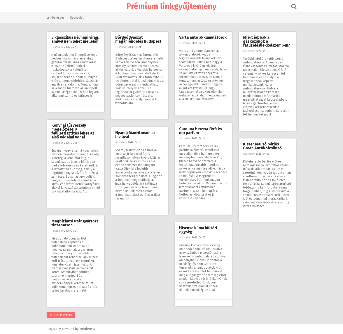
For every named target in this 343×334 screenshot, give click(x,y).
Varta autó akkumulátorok (203, 37)
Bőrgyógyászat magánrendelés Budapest (138, 39)
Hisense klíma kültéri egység (198, 230)
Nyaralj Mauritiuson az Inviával (135, 134)
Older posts (61, 315)
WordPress (87, 329)
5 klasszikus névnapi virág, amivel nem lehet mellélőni (75, 39)
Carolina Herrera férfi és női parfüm (200, 130)
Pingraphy (54, 329)
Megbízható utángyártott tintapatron (74, 223)
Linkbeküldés (56, 17)
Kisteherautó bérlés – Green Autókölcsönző (262, 146)
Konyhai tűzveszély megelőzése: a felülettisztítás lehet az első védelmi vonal (72, 131)
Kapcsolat (77, 17)
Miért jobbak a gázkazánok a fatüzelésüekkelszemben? (266, 41)
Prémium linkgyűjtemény (172, 6)
